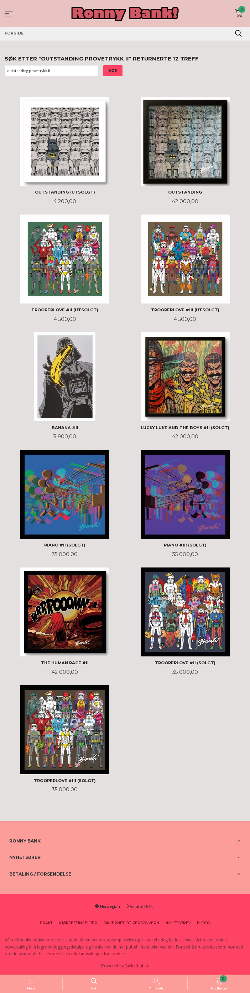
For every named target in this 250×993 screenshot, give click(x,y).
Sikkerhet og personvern (131, 923)
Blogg (203, 923)
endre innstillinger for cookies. (97, 954)
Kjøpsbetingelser (78, 923)
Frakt (46, 923)
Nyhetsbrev (178, 923)
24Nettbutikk (137, 966)
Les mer (52, 954)
